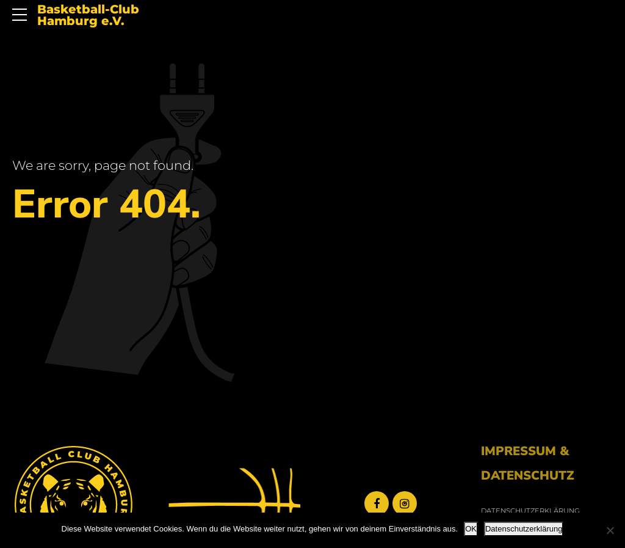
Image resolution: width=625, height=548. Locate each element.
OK (471, 528)
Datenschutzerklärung (523, 528)
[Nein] (610, 530)
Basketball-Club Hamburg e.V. (88, 15)
